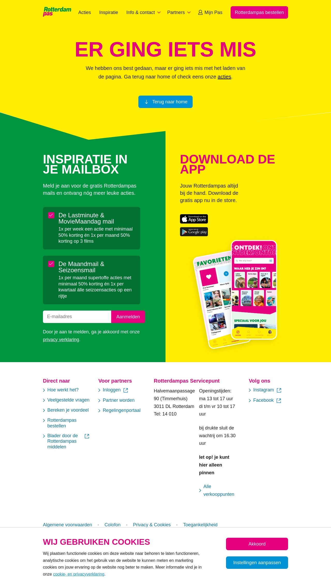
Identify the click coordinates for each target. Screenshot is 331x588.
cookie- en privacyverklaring (78, 574)
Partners (179, 12)
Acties (84, 12)
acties (224, 77)
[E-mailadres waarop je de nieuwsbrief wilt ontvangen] (77, 317)
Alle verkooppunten (216, 490)
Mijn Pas (209, 12)
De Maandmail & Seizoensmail (76, 267)
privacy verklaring (61, 339)
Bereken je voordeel (66, 410)
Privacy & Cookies (152, 524)
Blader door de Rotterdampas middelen (66, 441)
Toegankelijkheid (200, 524)
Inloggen (113, 390)
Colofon (112, 524)
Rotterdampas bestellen (60, 423)
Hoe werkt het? (61, 390)
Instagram (265, 390)
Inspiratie (108, 12)
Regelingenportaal (119, 411)
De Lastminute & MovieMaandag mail (81, 218)
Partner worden (116, 401)
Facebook (265, 401)
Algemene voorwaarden (67, 524)
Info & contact (144, 12)
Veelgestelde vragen (66, 400)
